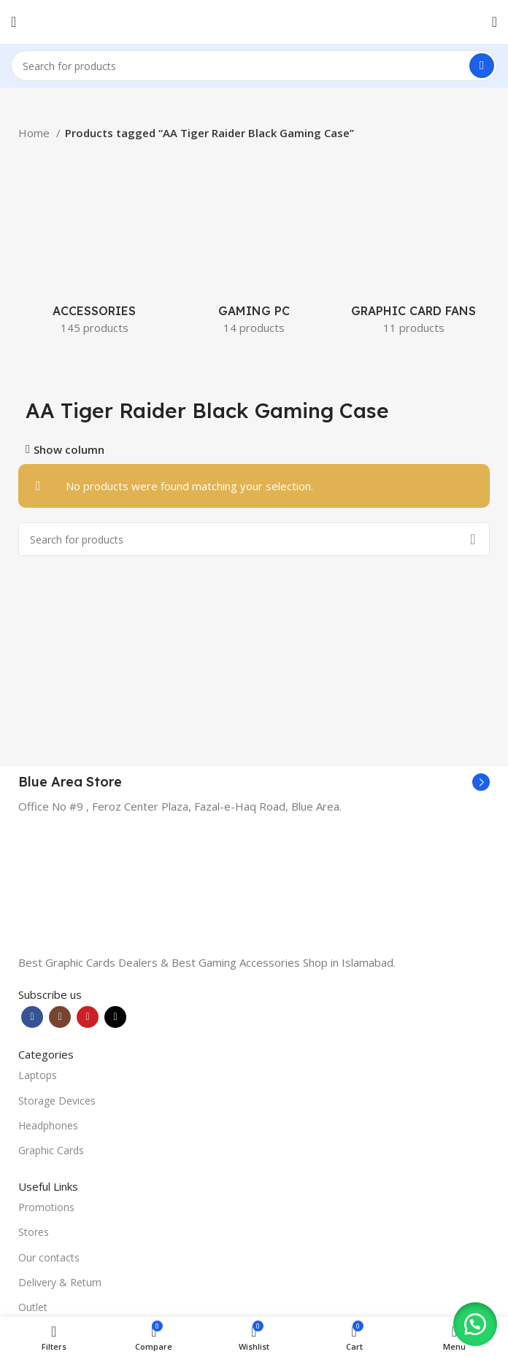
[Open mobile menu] (13, 21)
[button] (471, 1320)
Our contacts (49, 1257)
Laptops (37, 1075)
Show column (69, 450)
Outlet (32, 1307)
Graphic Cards (51, 1150)
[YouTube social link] (88, 1017)
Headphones (48, 1125)
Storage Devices (57, 1100)
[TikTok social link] (115, 1017)
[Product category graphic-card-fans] (413, 243)
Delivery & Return (59, 1282)
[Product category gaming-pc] (254, 243)
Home (35, 132)
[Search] (254, 65)
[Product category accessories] (94, 243)
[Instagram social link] (60, 1017)
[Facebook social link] (32, 1017)
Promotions (46, 1207)
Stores (33, 1232)
